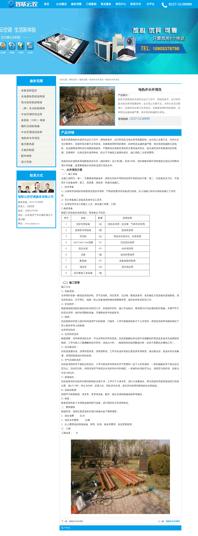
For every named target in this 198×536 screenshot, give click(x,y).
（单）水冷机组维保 (33, 108)
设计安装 (26, 161)
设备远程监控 (29, 90)
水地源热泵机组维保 (33, 96)
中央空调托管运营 (31, 114)
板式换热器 (27, 144)
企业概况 (61, 4)
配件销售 (26, 155)
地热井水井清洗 (30, 138)
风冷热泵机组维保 (31, 102)
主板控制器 (27, 150)
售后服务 (106, 4)
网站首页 (73, 79)
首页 (46, 4)
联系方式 (135, 4)
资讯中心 (121, 4)
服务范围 (76, 4)
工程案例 (91, 4)
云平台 (150, 4)
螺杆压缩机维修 (30, 126)
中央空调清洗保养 (31, 132)
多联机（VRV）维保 (33, 120)
